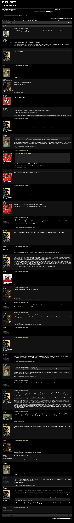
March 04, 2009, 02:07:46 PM (21, 271)
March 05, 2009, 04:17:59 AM (21, 327)
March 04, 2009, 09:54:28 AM (21, 246)
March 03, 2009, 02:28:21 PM (21, 217)
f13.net (3, 20)
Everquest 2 (25, 20)
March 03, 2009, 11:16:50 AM (21, 118)
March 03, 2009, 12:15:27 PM (21, 150)
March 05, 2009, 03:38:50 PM (21, 440)
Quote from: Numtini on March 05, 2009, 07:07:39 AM (26, 367)
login (13, 9)
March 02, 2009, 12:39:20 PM (21, 65)
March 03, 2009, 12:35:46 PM (21, 185)
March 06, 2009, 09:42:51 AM (21, 507)
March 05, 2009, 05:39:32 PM (21, 462)
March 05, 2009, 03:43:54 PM (21, 455)
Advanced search (26, 15)
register (17, 9)
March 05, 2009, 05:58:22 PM (21, 477)
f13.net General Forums (10, 20)
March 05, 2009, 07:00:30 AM (21, 337)
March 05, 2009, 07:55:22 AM (21, 390)
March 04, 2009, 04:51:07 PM (21, 302)
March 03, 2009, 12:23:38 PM (21, 170)
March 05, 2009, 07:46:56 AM (21, 380)
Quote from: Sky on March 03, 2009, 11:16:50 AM (25, 138)
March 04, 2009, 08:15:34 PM (21, 312)
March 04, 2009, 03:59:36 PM (21, 287)
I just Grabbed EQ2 (33, 20)
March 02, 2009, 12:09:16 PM (21, 49)
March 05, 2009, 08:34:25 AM (21, 411)
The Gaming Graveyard (18, 20)
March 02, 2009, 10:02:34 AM (21, 28)
